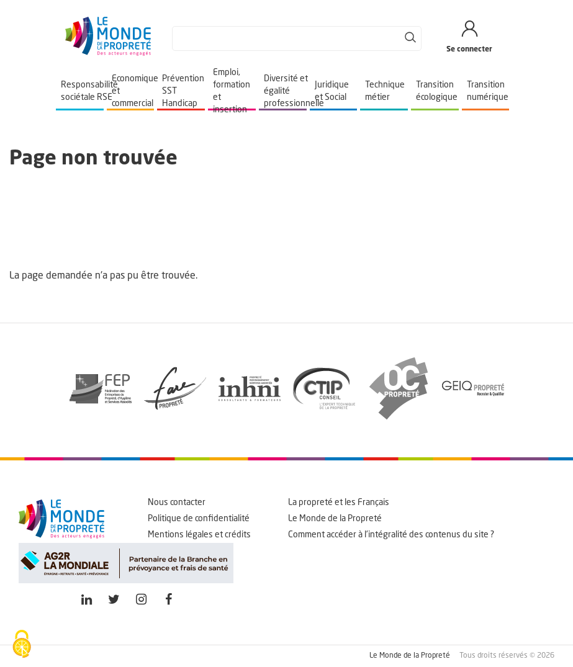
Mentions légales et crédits (199, 534)
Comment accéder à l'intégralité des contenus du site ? (391, 534)
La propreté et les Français (338, 502)
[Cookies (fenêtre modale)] (21, 645)
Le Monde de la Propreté (335, 518)
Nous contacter (176, 502)
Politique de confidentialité (199, 518)
